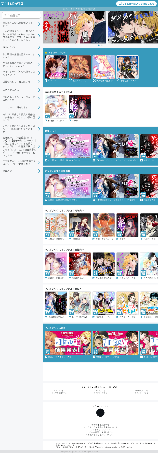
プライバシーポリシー (105, 434)
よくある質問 (93, 432)
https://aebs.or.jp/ (111, 447)
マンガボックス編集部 (93, 427)
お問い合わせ (108, 432)
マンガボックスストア (100, 429)
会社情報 (95, 424)
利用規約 (89, 434)
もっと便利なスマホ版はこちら (136, 4)
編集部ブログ (111, 427)
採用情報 (105, 424)
